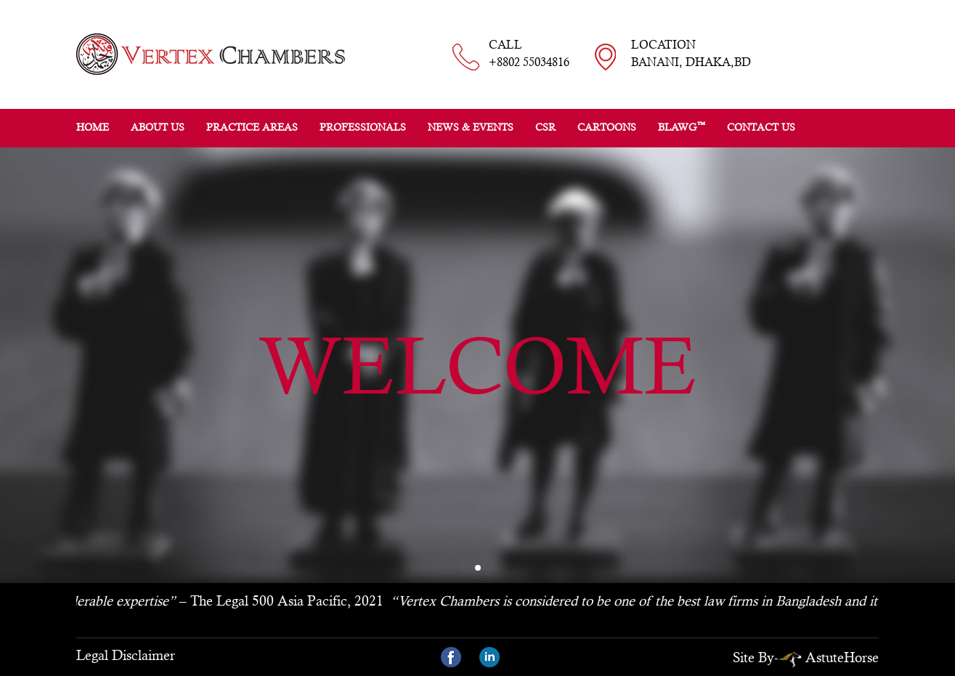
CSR (545, 127)
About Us (157, 127)
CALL (529, 54)
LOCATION (691, 54)
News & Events (470, 127)
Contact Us (761, 127)
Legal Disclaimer (125, 655)
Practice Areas (252, 127)
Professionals (363, 127)
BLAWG (681, 126)
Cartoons (606, 127)
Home (92, 127)
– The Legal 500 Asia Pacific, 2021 (220, 600)
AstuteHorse (829, 657)
